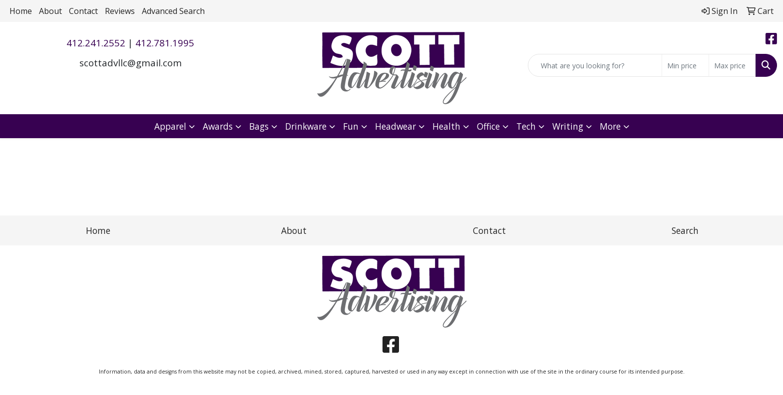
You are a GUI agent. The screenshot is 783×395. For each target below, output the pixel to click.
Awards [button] (218, 126)
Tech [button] (526, 126)
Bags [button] (259, 126)
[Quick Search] (595, 65)
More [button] (610, 126)
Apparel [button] (170, 126)
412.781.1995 (164, 42)
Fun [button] (351, 126)
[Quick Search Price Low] (685, 65)
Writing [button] (567, 126)
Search (685, 230)
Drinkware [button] (306, 126)
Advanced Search (173, 10)
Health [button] (446, 126)
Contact (83, 10)
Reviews (120, 10)
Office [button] (488, 126)
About (50, 10)
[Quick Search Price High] (732, 65)
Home (20, 10)
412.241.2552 (95, 42)
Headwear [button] (395, 126)
